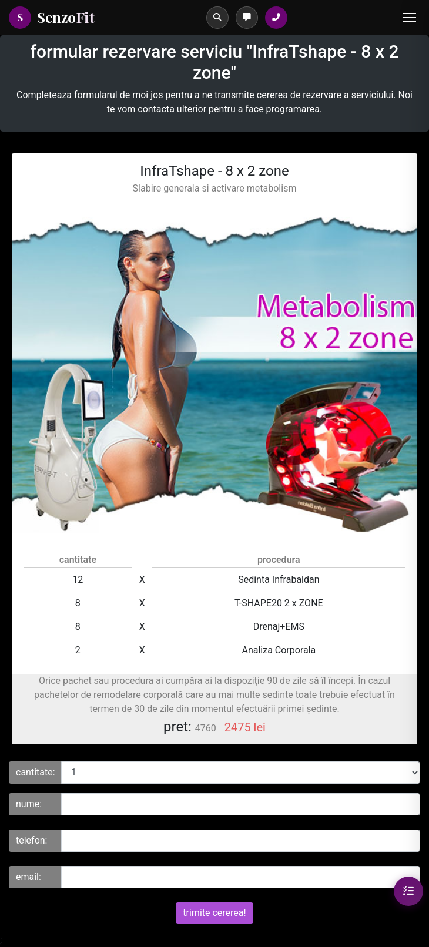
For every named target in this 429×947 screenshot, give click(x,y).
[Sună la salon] (276, 17)
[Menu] (409, 17)
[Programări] (247, 17)
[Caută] (217, 17)
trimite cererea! (214, 912)
